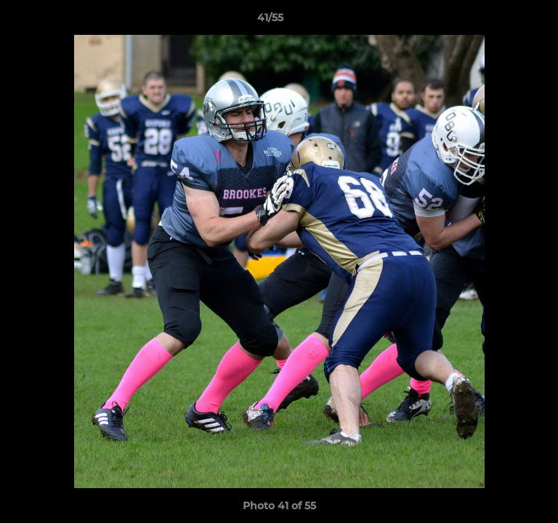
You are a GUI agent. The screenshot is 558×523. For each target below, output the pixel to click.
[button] (505, 21)
